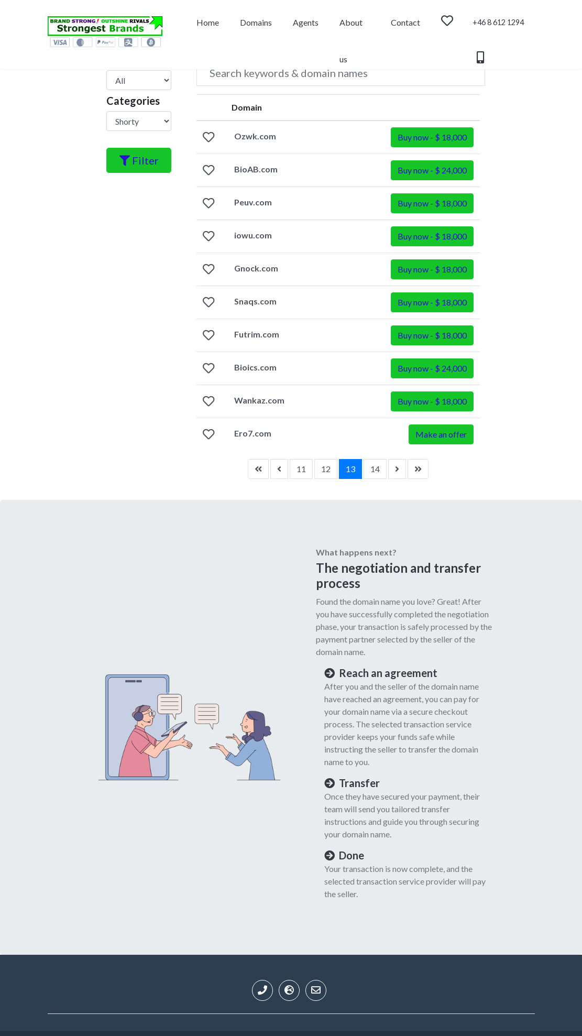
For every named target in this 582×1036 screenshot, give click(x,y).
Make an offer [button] (441, 434)
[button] (432, 137)
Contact (405, 22)
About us (351, 29)
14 (375, 469)
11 (301, 469)
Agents (306, 22)
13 (350, 469)
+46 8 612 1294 (498, 29)
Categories (133, 100)
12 (326, 469)
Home (207, 22)
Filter (139, 160)
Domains (256, 22)
